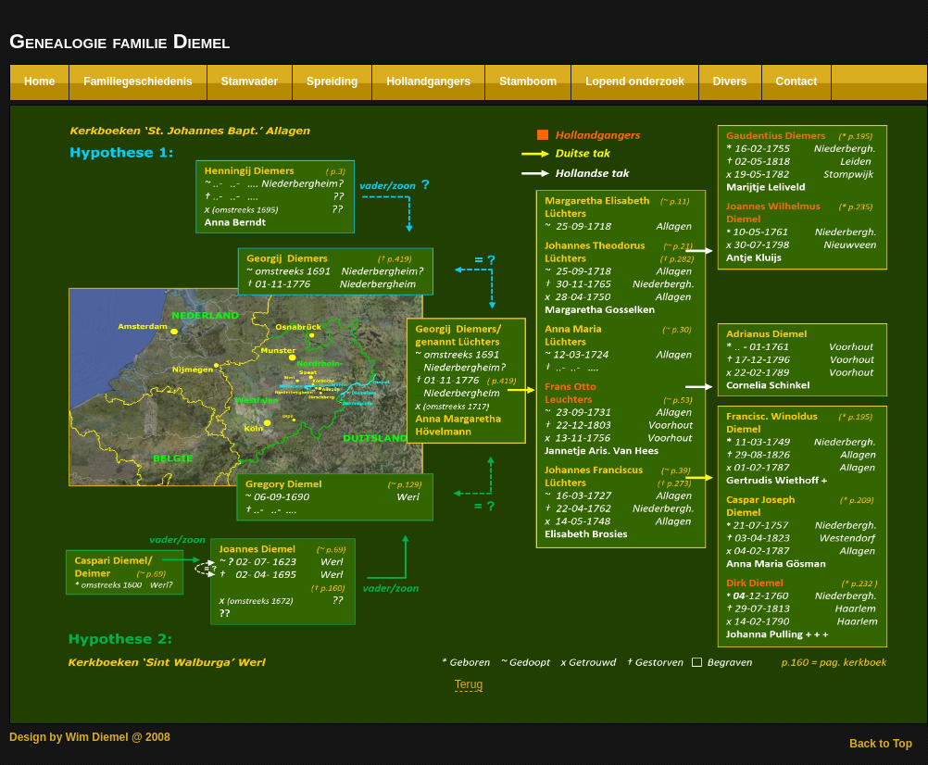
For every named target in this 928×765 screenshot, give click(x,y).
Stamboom (528, 81)
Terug (469, 684)
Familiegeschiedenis (137, 81)
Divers (730, 81)
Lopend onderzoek (634, 81)
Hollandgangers (428, 81)
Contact (797, 81)
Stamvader (249, 81)
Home (39, 81)
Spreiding (332, 81)
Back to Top (880, 743)
